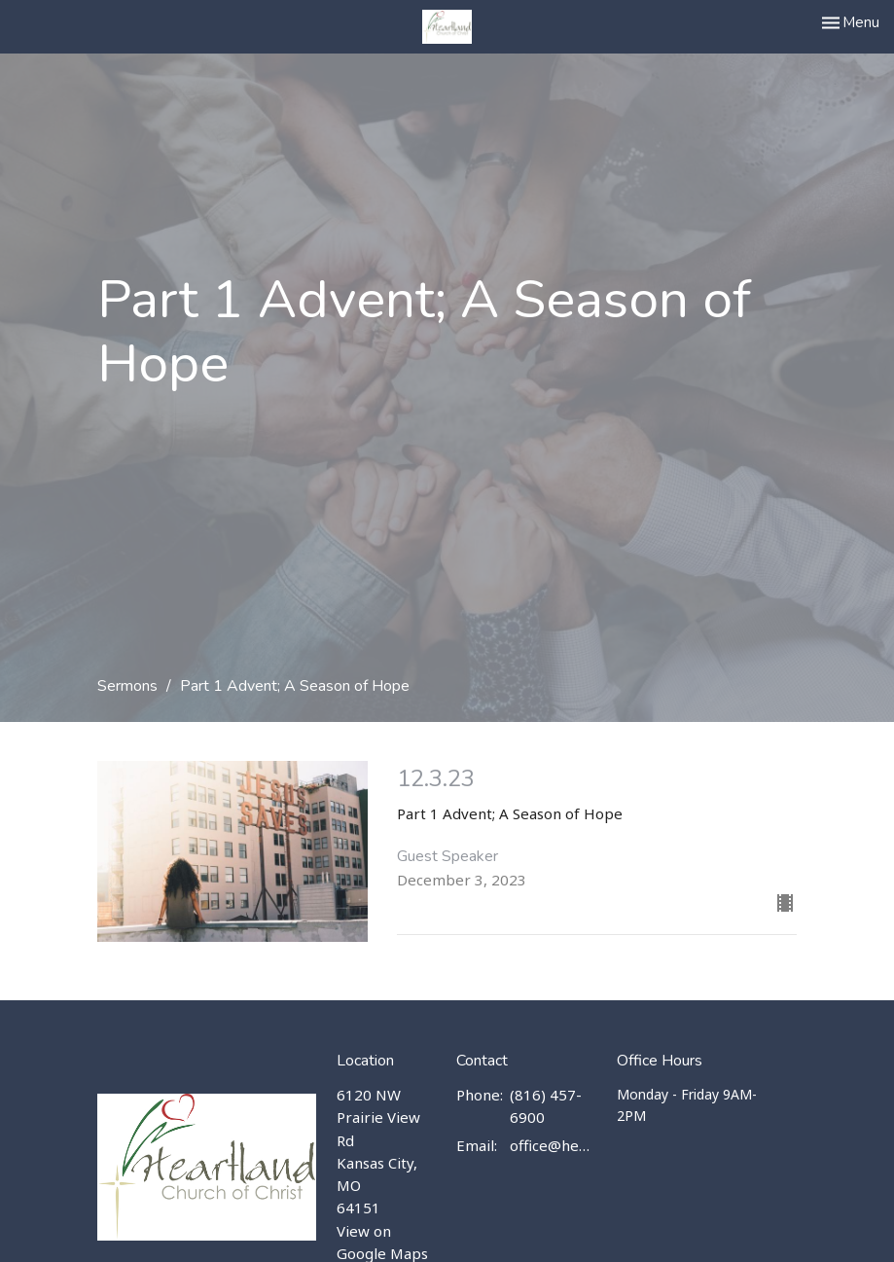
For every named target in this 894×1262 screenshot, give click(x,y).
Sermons (127, 686)
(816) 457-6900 (546, 1106)
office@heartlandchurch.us (553, 1145)
